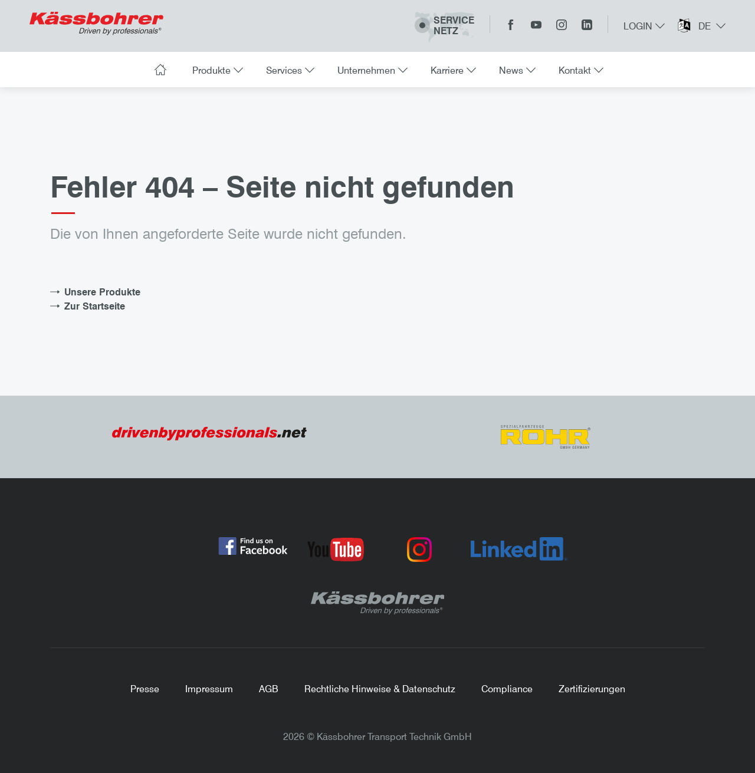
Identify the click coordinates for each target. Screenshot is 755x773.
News (516, 70)
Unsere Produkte (102, 292)
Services (288, 70)
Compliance (507, 689)
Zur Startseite (94, 306)
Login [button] (644, 26)
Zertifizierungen (592, 689)
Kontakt (579, 70)
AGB (268, 689)
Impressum (209, 689)
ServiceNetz (444, 26)
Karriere (452, 70)
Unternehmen (371, 70)
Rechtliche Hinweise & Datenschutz (379, 689)
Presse (144, 689)
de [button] (711, 26)
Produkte (216, 70)
